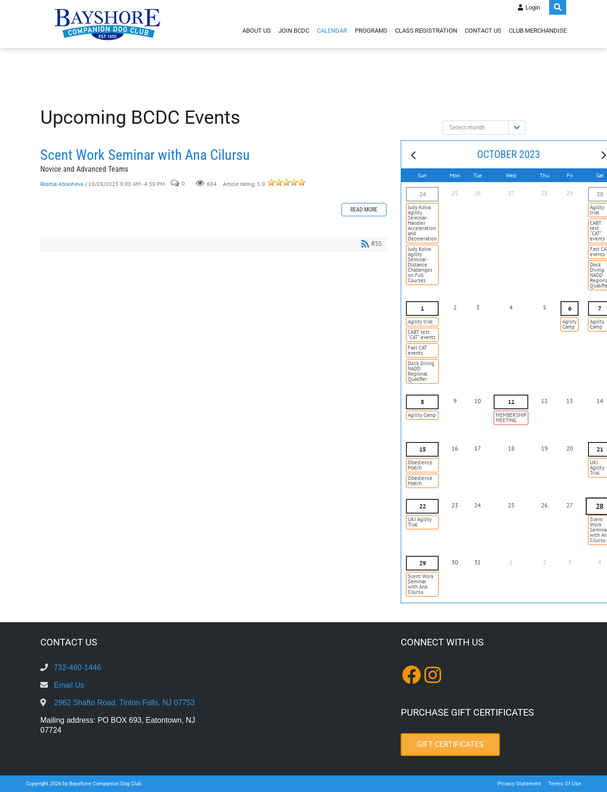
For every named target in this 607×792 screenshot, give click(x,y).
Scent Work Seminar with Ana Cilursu (145, 155)
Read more (363, 209)
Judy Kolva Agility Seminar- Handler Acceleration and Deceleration (422, 223)
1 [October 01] (422, 308)
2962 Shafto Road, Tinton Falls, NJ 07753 (124, 703)
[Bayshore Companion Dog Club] (108, 24)
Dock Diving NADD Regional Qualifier (421, 371)
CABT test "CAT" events (422, 335)
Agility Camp (569, 324)
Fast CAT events (417, 350)
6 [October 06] (569, 308)
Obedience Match (420, 465)
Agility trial (420, 321)
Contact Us (483, 30)
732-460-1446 (77, 667)
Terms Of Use (564, 783)
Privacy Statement (519, 783)
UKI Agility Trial (420, 522)
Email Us (69, 685)
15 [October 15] (422, 449)
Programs (371, 30)
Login (532, 7)
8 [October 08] (422, 402)
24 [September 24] (422, 194)
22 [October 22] (422, 506)
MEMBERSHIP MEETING (511, 418)
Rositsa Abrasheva (61, 183)
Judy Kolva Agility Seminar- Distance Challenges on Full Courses (420, 265)
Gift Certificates (450, 744)
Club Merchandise (538, 30)
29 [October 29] (422, 563)
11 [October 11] (511, 402)
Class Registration (426, 30)
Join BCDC (293, 30)
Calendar (332, 30)
